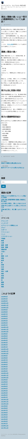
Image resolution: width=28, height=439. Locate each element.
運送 (14, 156)
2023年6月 (4, 362)
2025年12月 (4, 303)
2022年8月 (4, 382)
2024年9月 (4, 334)
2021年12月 (4, 399)
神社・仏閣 (4, 271)
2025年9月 (4, 310)
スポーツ (4, 230)
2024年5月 (4, 338)
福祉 (2, 273)
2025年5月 (4, 318)
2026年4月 (4, 299)
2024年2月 (4, 345)
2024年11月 (4, 329)
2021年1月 (4, 423)
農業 (2, 282)
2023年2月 (4, 371)
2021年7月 (4, 410)
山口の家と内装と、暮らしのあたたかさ (13, 203)
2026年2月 (4, 301)
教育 (2, 260)
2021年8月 (4, 408)
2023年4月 (4, 366)
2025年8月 (4, 312)
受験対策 (4, 249)
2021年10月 (4, 404)
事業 (2, 240)
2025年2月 (4, 323)
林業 (2, 265)
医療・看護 (4, 247)
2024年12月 (4, 327)
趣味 (2, 278)
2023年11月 (4, 351)
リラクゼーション (6, 236)
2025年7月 (4, 314)
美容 (2, 276)
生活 (2, 267)
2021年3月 (4, 419)
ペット (3, 234)
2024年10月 (4, 331)
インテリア (4, 223)
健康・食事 (4, 245)
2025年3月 (4, 321)
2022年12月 (4, 373)
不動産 (3, 238)
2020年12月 (4, 426)
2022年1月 (4, 397)
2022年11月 (4, 375)
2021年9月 (4, 406)
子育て (3, 251)
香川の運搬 (10, 44)
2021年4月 (4, 417)
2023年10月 (4, 353)
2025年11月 (4, 305)
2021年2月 (4, 421)
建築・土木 (4, 256)
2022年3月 (4, 393)
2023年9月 (4, 356)
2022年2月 (4, 395)
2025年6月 (4, 316)
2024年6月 (4, 336)
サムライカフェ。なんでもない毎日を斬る (9, 434)
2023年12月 (4, 349)
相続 (2, 269)
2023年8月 (4, 358)
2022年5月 (4, 388)
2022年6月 (4, 386)
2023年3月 (4, 369)
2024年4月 (4, 340)
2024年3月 (4, 342)
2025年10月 (4, 307)
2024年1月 (4, 347)
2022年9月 (4, 380)
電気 (2, 286)
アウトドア (4, 221)
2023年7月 (4, 360)
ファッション (5, 232)
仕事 (2, 243)
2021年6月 (4, 412)
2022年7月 (4, 384)
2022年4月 (4, 391)
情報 (2, 258)
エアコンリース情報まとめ (9, 225)
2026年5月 (4, 296)
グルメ (3, 227)
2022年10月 (4, 377)
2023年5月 (4, 364)
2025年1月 (4, 325)
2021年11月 (4, 401)
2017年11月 (4, 428)
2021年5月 (4, 415)
